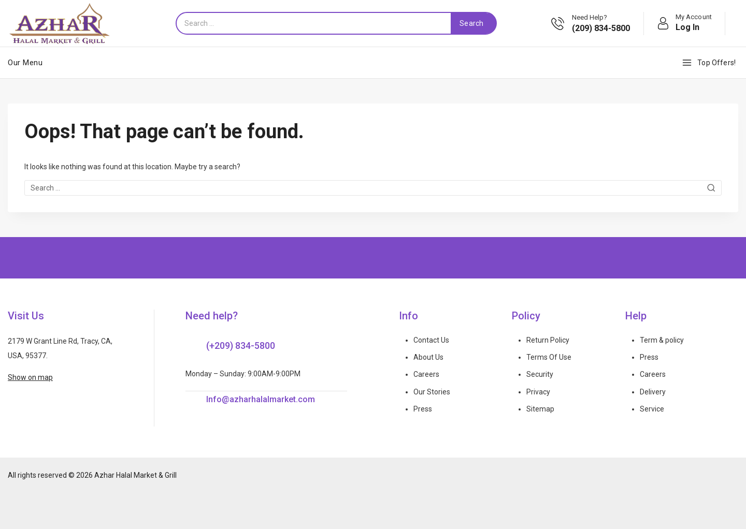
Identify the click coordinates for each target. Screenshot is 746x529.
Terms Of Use (548, 357)
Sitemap (540, 409)
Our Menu (25, 62)
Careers (426, 374)
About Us (428, 357)
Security (539, 374)
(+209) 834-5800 (240, 345)
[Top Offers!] (710, 62)
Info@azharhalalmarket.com (260, 399)
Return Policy (547, 340)
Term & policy (662, 340)
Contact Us (431, 340)
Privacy (538, 392)
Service (652, 409)
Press (422, 409)
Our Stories (431, 392)
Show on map (30, 377)
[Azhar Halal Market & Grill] (59, 23)
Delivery (653, 392)
